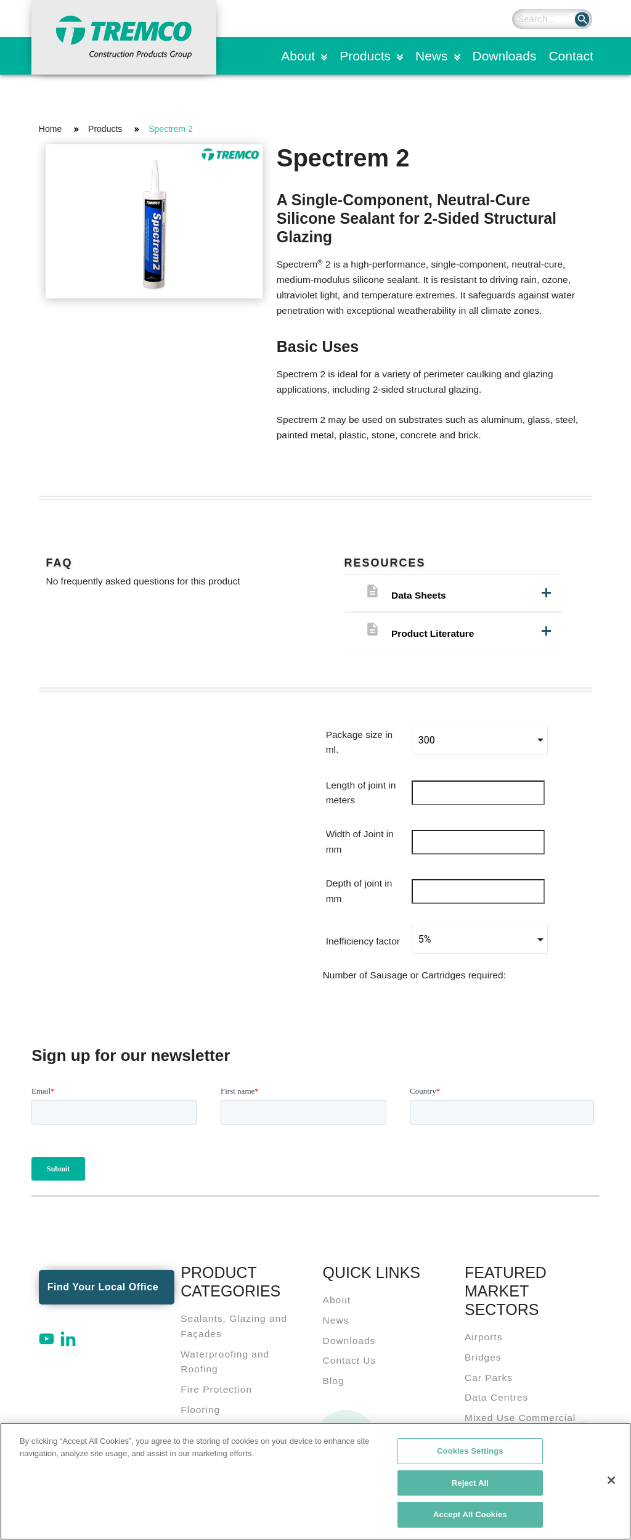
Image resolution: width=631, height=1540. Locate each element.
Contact (570, 56)
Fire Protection (216, 1389)
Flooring (200, 1409)
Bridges (483, 1357)
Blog (333, 1380)
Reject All (470, 1483)
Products (365, 56)
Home (50, 129)
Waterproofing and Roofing (225, 1362)
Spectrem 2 (171, 129)
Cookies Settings (470, 1451)
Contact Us (350, 1360)
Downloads (505, 56)
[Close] (611, 1480)
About (298, 56)
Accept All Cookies (470, 1515)
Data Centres (496, 1397)
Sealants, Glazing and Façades (234, 1326)
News (431, 56)
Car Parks (489, 1377)
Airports (483, 1337)
